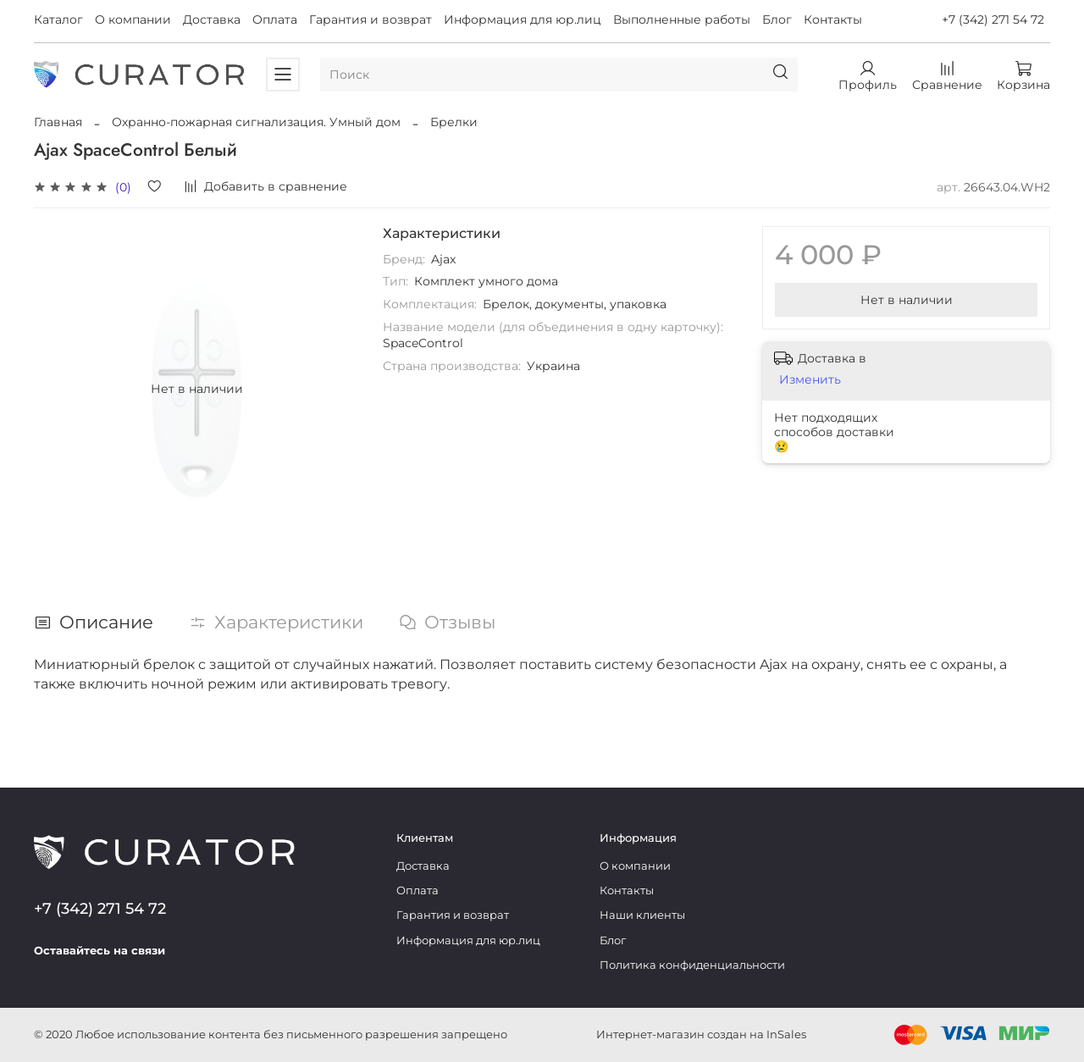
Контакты (833, 19)
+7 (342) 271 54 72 (993, 19)
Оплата (274, 19)
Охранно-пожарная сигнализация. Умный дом (256, 122)
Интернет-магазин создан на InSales (701, 1034)
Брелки (454, 122)
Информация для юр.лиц (522, 19)
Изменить (810, 379)
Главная (58, 122)
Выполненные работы (681, 19)
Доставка (212, 19)
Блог (777, 19)
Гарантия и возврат (370, 19)
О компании (133, 19)
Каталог (58, 19)
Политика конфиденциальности (692, 965)
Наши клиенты (642, 915)
